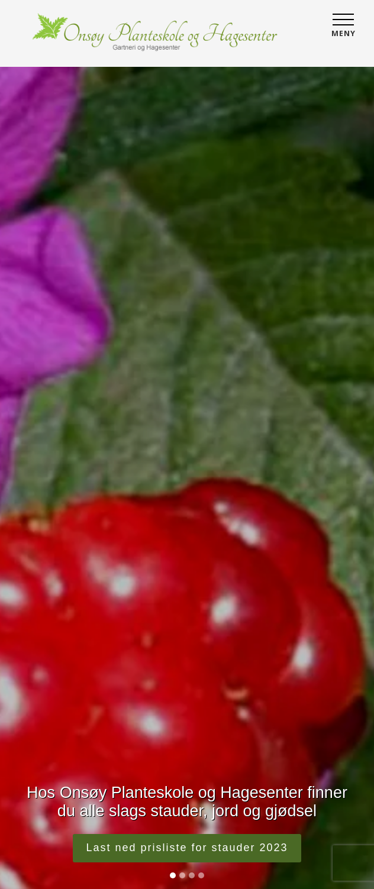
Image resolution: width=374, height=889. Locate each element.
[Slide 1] (173, 875)
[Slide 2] (182, 875)
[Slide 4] (201, 875)
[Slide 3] (192, 875)
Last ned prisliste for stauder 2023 (187, 848)
